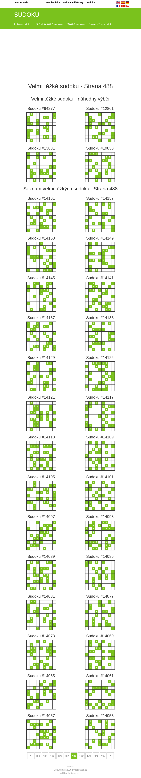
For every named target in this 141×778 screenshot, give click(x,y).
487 (67, 755)
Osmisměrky (53, 2)
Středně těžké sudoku (49, 24)
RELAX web (21, 2)
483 (38, 755)
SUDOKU (26, 14)
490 (88, 755)
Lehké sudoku (22, 24)
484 (45, 755)
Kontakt (70, 766)
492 (103, 755)
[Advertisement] (70, 55)
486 (59, 755)
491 (96, 755)
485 (52, 755)
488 (74, 755)
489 (81, 755)
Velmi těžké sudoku (101, 24)
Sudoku (91, 2)
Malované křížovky (73, 2)
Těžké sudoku (75, 24)
